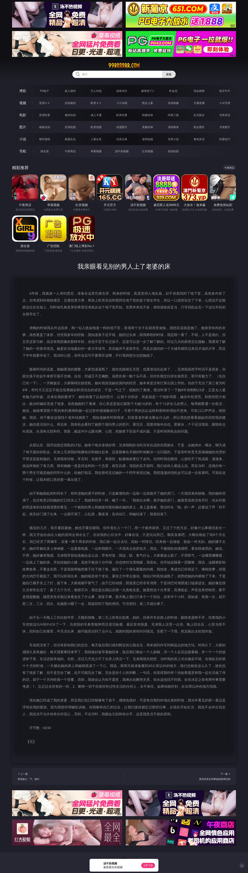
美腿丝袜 (147, 127)
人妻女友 (96, 139)
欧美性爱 (121, 115)
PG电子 (44, 91)
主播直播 (199, 103)
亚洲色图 (70, 127)
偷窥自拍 (44, 127)
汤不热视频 (122, 151)
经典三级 (173, 115)
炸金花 (173, 91)
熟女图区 (199, 127)
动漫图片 (121, 127)
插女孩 (44, 151)
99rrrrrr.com (124, 65)
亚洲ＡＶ (44, 103)
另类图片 (224, 127)
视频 (22, 103)
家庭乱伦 (70, 139)
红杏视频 (147, 151)
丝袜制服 (173, 103)
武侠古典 (121, 139)
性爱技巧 (224, 139)
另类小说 (173, 139)
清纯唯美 (173, 127)
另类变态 (224, 115)
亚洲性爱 (44, 115)
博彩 (22, 90)
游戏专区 (121, 91)
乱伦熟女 (199, 115)
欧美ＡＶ (96, 103)
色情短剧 (173, 151)
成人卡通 (96, 115)
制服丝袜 (147, 115)
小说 (22, 139)
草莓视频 (96, 151)
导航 (22, 151)
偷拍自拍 (70, 115)
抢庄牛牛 (224, 91)
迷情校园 (147, 139)
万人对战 (96, 91)
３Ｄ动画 (121, 103)
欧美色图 (96, 127)
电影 (22, 115)
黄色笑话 (199, 139)
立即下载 (148, 865)
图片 (22, 127)
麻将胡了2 (147, 91)
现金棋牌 (199, 91)
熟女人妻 (147, 103)
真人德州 (70, 91)
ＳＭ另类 (224, 103)
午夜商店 (70, 151)
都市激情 (44, 139)
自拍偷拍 (70, 103)
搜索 (169, 74)
